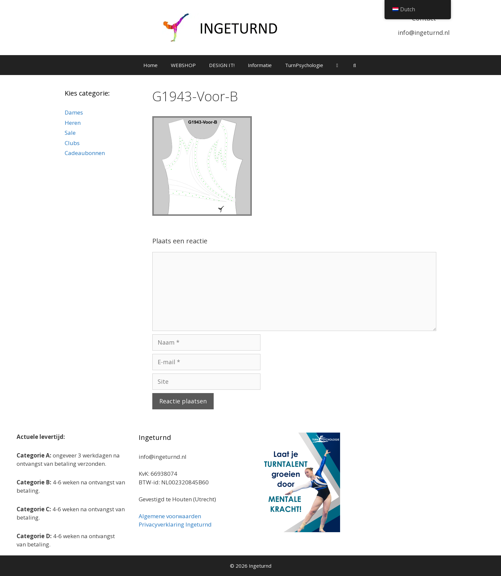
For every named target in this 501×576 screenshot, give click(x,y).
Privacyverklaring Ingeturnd (175, 524)
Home (150, 65)
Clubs (72, 143)
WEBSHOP (183, 65)
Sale (70, 132)
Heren (73, 122)
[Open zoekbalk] (354, 65)
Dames (74, 112)
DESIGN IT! (222, 65)
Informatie (260, 65)
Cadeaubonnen (85, 153)
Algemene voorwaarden (170, 516)
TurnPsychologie (304, 65)
